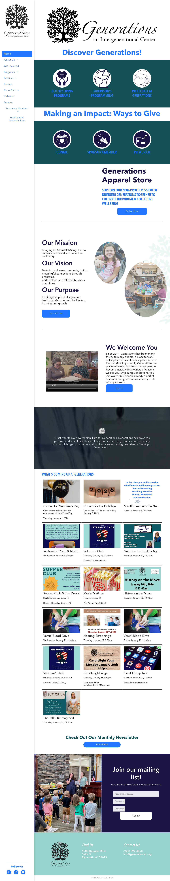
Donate (62, 152)
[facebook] (9, 872)
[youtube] (23, 872)
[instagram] (16, 872)
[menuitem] (17, 54)
